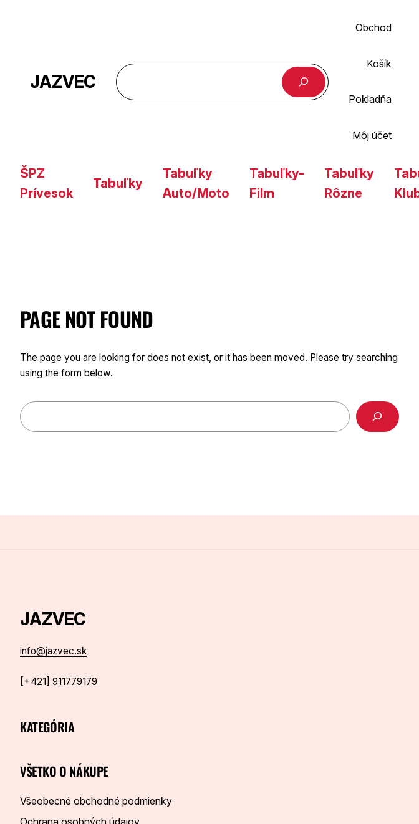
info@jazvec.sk (53, 651)
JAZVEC (63, 82)
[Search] (377, 416)
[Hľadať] (304, 82)
